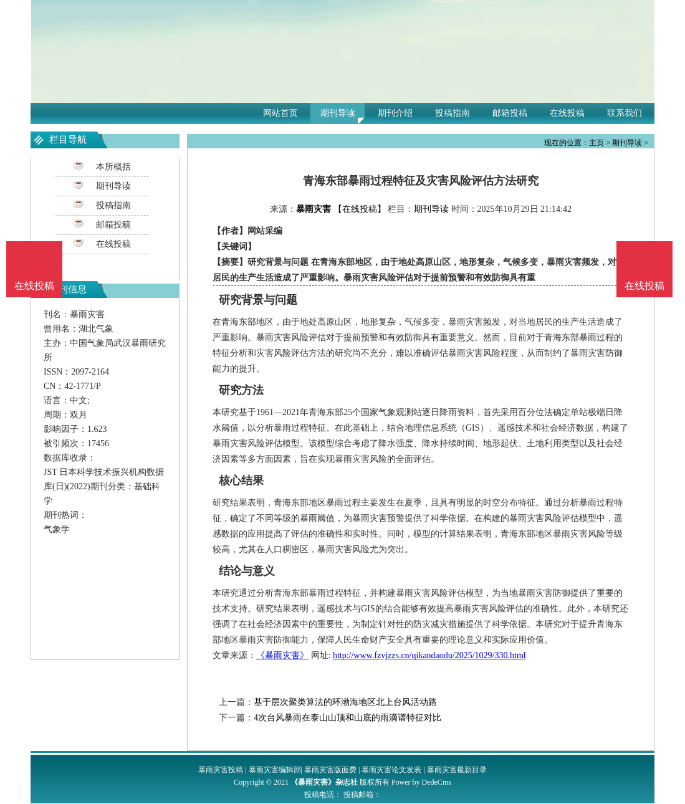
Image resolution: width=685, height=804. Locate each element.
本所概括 (113, 166)
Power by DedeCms (421, 782)
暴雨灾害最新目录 (457, 769)
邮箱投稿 (509, 113)
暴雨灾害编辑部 (275, 769)
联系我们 (624, 113)
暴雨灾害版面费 (330, 769)
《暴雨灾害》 (282, 655)
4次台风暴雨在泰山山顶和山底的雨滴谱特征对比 (347, 717)
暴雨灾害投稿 (220, 769)
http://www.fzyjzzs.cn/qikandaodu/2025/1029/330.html (429, 655)
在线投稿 (567, 113)
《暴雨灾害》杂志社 (324, 782)
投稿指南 (452, 113)
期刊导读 (337, 113)
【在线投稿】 (359, 209)
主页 (596, 142)
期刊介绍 (395, 113)
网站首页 (280, 113)
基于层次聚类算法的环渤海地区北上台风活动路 (345, 702)
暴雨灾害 (313, 209)
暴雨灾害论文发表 (391, 769)
